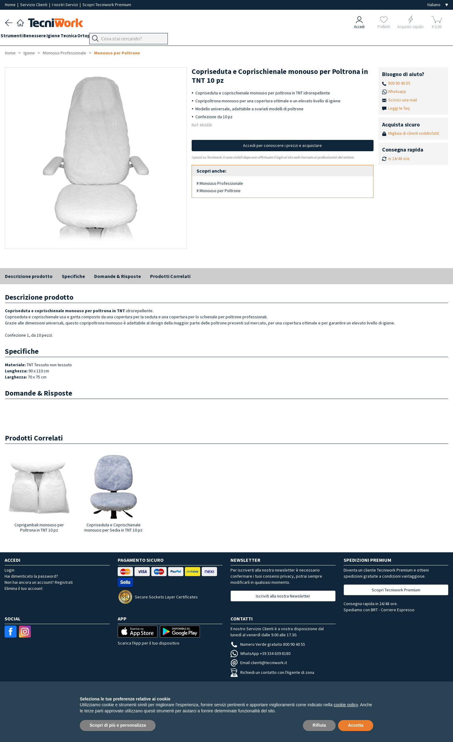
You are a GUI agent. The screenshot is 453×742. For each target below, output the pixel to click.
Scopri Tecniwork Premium (107, 4)
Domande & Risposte (117, 276)
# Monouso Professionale (220, 183)
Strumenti (16, 37)
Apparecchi (147, 37)
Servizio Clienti (34, 4)
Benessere (43, 37)
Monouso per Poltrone (117, 53)
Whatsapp (397, 91)
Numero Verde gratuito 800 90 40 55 (267, 644)
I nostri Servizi (65, 4)
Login (9, 570)
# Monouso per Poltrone (219, 190)
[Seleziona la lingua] (437, 4)
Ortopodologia (114, 37)
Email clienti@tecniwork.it (258, 662)
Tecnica (86, 37)
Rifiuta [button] (319, 725)
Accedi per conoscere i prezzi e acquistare (282, 145)
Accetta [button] (355, 725)
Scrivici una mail (402, 100)
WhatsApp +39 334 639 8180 (260, 653)
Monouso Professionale (64, 53)
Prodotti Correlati (170, 276)
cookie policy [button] (346, 704)
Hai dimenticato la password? (31, 576)
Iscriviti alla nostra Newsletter (283, 596)
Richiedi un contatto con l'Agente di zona (272, 672)
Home (11, 4)
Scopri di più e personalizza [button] (118, 725)
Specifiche (73, 276)
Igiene (66, 37)
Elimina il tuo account (23, 588)
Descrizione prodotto (29, 276)
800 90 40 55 (399, 83)
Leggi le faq (399, 108)
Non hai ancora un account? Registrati (39, 582)
